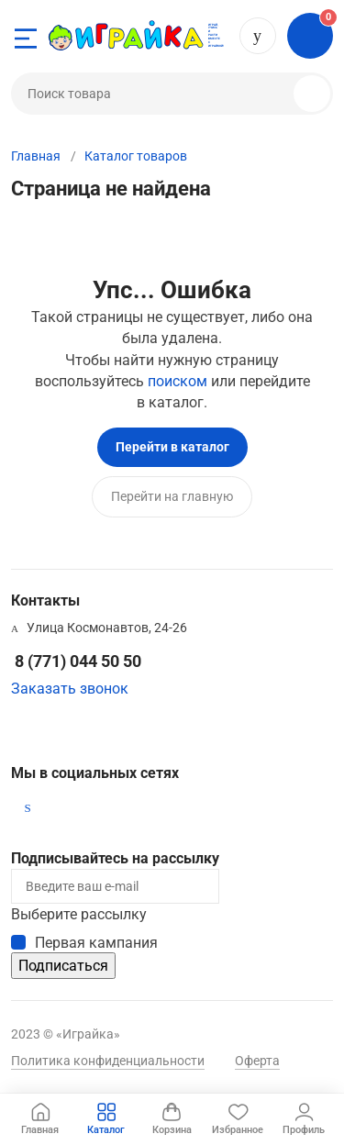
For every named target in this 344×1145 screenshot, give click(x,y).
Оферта (257, 1060)
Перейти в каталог (172, 446)
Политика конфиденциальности (108, 1060)
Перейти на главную (172, 496)
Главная (36, 156)
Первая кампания (96, 942)
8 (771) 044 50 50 (257, 35)
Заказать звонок (69, 688)
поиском (177, 381)
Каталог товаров (135, 156)
